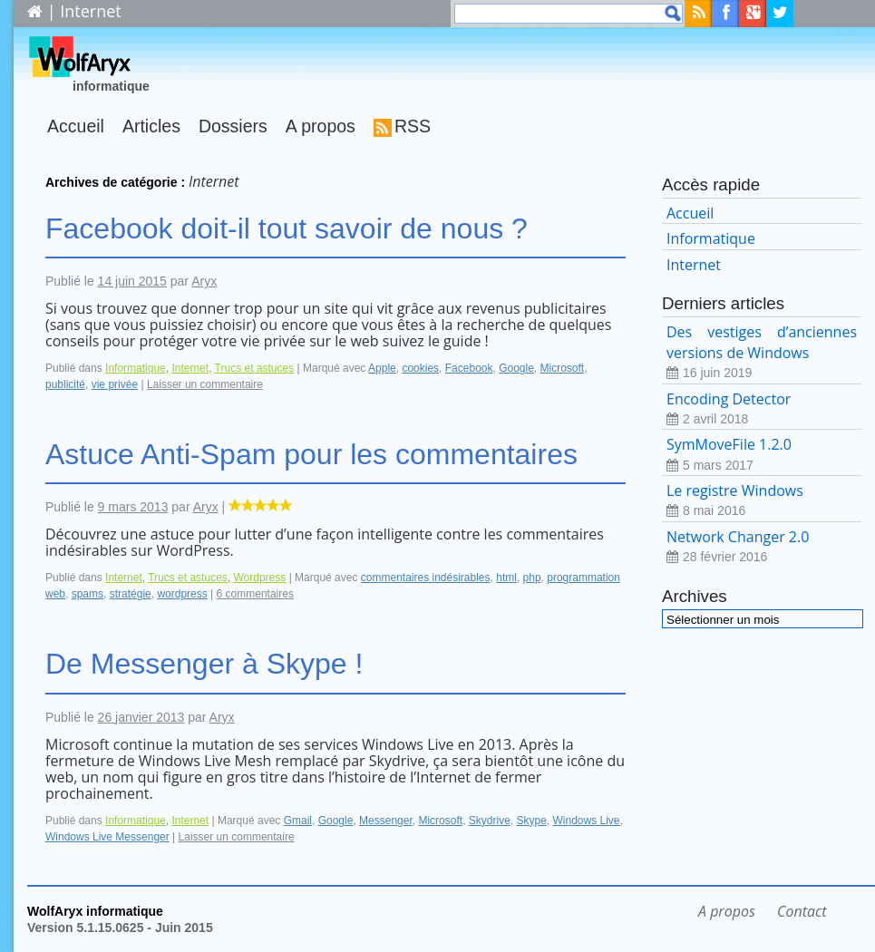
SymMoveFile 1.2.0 (761, 454)
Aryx (204, 281)
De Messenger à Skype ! (204, 663)
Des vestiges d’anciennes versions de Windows (761, 352)
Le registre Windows (761, 501)
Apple (382, 368)
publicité (65, 384)
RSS (412, 126)
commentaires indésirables (426, 577)
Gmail (298, 820)
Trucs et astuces (255, 368)
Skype (531, 820)
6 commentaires (255, 594)
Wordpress (259, 577)
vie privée (115, 384)
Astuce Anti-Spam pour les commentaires (311, 454)
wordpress (182, 594)
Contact (801, 911)
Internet (190, 368)
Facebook (469, 368)
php (532, 577)
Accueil (75, 126)
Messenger (386, 820)
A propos (320, 126)
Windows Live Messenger (107, 837)
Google (516, 368)
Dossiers (233, 126)
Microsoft (562, 368)
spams (87, 594)
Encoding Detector (761, 409)
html (506, 577)
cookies (420, 368)
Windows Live (586, 820)
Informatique (135, 368)
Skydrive (489, 820)
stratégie (130, 594)
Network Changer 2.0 (761, 547)
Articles (151, 126)
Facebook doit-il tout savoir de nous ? (286, 228)
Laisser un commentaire (205, 384)
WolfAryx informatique (95, 911)
